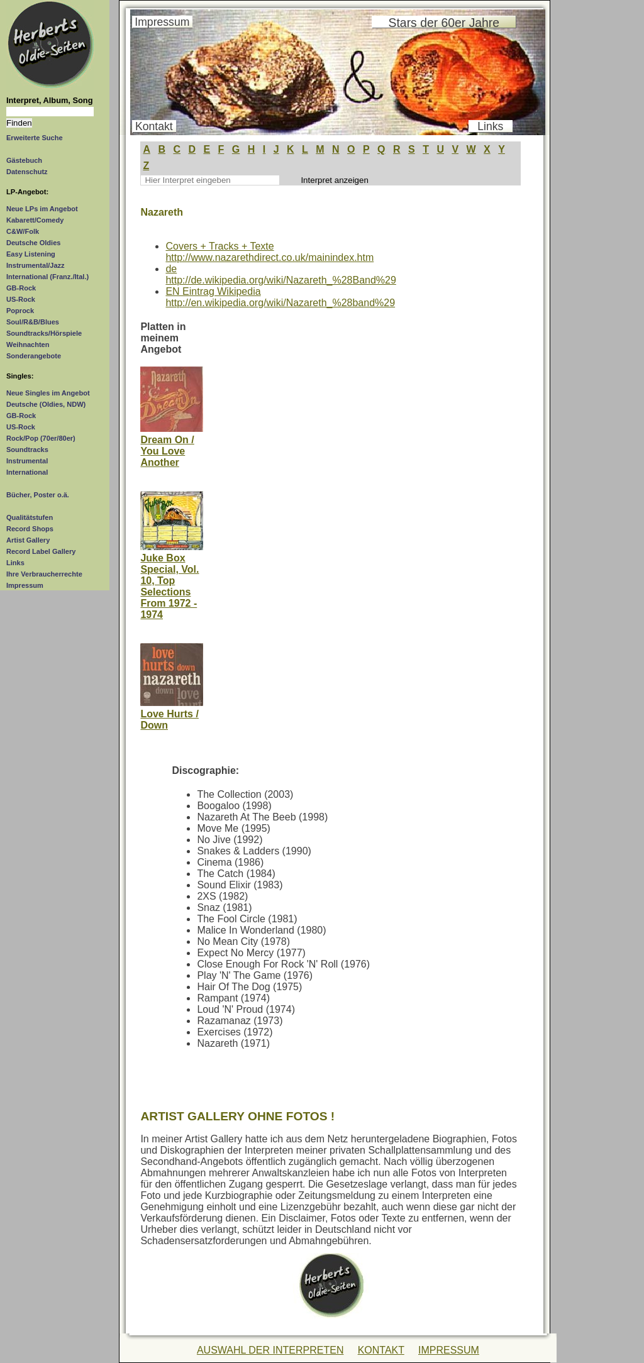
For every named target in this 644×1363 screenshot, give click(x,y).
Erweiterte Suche (34, 137)
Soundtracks (27, 449)
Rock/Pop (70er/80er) (40, 438)
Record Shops (29, 529)
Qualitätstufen (29, 517)
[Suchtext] (50, 111)
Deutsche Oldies (33, 242)
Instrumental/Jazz (35, 265)
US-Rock (20, 299)
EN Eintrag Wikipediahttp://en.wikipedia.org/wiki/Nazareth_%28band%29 (280, 297)
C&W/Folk (22, 231)
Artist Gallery (28, 540)
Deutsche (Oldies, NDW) (46, 404)
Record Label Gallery (40, 551)
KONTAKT (381, 1350)
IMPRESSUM (448, 1350)
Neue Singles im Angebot (48, 393)
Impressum (24, 585)
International (27, 472)
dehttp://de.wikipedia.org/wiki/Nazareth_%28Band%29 (280, 274)
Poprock (20, 310)
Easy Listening (30, 254)
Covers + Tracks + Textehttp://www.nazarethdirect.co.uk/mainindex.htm (269, 252)
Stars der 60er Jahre (444, 23)
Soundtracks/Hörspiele (44, 333)
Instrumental (27, 461)
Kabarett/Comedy (35, 220)
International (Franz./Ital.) (47, 276)
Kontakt (154, 126)
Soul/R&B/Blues (32, 322)
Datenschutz (27, 171)
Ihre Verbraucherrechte (44, 574)
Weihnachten (27, 344)
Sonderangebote (33, 356)
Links (15, 562)
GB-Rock (21, 288)
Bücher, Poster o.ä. (37, 495)
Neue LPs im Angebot (42, 208)
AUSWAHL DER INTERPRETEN (270, 1350)
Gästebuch (24, 160)
